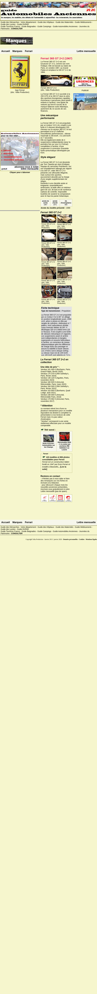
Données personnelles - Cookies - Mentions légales (80, 539)
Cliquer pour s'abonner (20, 171)
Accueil (5, 51)
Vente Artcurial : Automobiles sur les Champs (48, 444)
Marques (17, 51)
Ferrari (28, 51)
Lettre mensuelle (86, 51)
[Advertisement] (65, 42)
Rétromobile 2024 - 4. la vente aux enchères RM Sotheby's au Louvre (64, 445)
